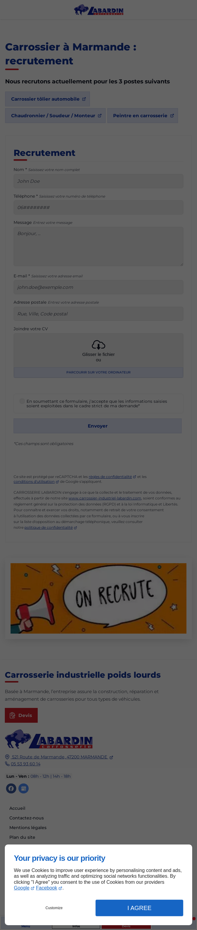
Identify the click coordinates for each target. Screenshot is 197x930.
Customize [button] (54, 908)
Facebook (46, 887)
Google (22, 887)
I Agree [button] (139, 908)
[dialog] (98, 884)
